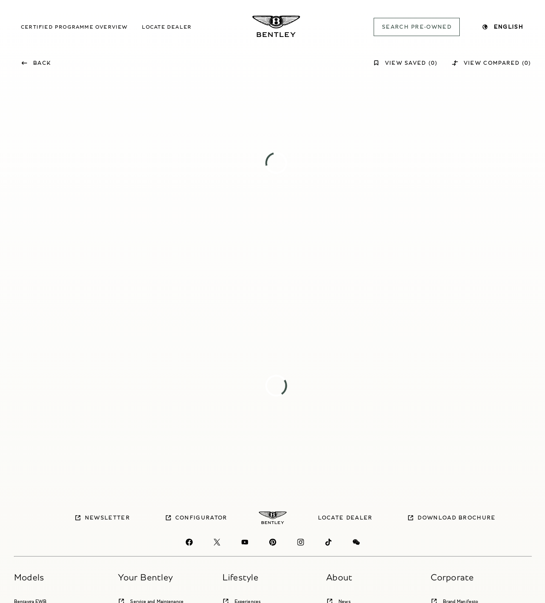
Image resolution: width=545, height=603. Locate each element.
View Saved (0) (405, 63)
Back (36, 63)
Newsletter (102, 517)
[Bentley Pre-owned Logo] (276, 26)
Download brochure (451, 517)
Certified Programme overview (74, 27)
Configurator (196, 517)
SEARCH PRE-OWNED (416, 26)
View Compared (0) (491, 63)
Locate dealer (167, 27)
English (502, 26)
